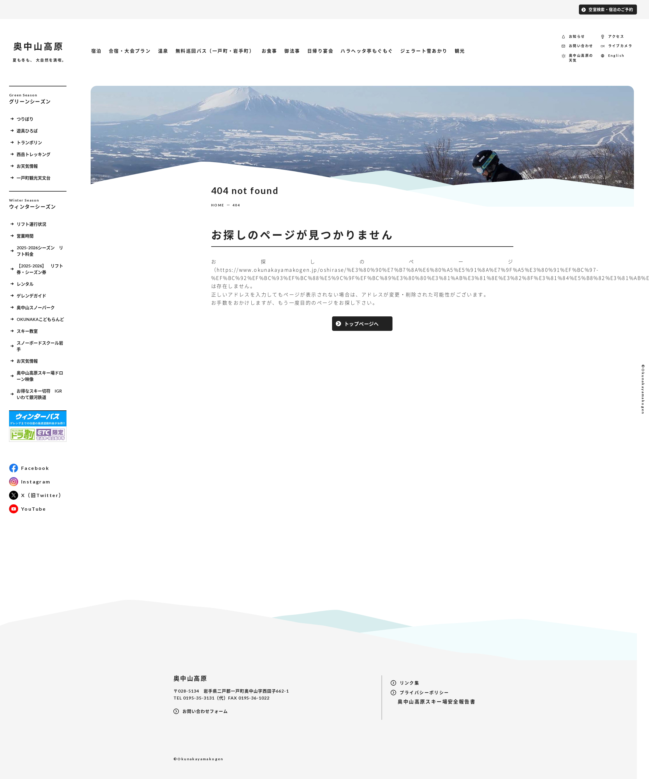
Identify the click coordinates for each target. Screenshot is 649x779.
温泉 (163, 50)
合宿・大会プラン (130, 50)
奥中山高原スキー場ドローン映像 (40, 376)
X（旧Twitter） (42, 495)
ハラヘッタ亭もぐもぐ (367, 50)
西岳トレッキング (33, 154)
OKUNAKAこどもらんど (40, 319)
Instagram (36, 481)
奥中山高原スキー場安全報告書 (433, 701)
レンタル (25, 283)
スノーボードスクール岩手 (40, 346)
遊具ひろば (27, 130)
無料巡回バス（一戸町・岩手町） (215, 50)
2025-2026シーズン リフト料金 (40, 251)
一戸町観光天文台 (33, 177)
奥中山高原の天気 (581, 58)
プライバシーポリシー (424, 692)
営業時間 (25, 235)
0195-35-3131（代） (205, 697)
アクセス (616, 36)
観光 (460, 50)
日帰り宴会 (320, 50)
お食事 (269, 50)
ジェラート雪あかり (424, 50)
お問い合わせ (581, 46)
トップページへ (361, 323)
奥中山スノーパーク (36, 307)
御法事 (292, 50)
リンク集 (410, 682)
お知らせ (577, 36)
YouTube (33, 509)
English (616, 55)
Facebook (35, 468)
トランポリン (29, 142)
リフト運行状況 (31, 224)
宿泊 (96, 50)
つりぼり (25, 118)
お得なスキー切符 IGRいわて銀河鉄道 (39, 394)
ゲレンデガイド (31, 295)
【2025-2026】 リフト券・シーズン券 (40, 269)
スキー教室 (27, 331)
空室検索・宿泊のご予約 (611, 9)
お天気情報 (27, 166)
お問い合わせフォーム (205, 711)
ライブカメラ (620, 46)
